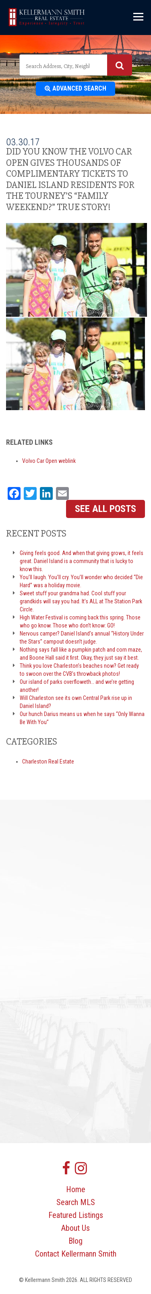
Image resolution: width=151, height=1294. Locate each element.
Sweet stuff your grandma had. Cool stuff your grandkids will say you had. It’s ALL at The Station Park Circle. (81, 601)
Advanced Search (75, 88)
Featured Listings (75, 1215)
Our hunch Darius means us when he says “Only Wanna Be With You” (82, 718)
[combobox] (75, 65)
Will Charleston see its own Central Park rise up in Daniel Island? (76, 702)
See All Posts (105, 508)
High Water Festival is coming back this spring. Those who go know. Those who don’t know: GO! (80, 621)
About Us (75, 1228)
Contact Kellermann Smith (75, 1254)
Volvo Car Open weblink (49, 461)
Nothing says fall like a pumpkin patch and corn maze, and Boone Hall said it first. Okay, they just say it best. (81, 653)
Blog (75, 1241)
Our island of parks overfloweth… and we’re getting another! (77, 686)
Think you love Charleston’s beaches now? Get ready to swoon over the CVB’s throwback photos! (79, 669)
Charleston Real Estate (48, 761)
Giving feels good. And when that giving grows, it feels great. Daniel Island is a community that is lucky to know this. (81, 561)
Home (75, 1189)
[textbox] (58, 66)
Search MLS (75, 1202)
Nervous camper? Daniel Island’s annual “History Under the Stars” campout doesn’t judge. (82, 637)
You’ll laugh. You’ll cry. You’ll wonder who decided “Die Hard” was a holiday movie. (81, 581)
